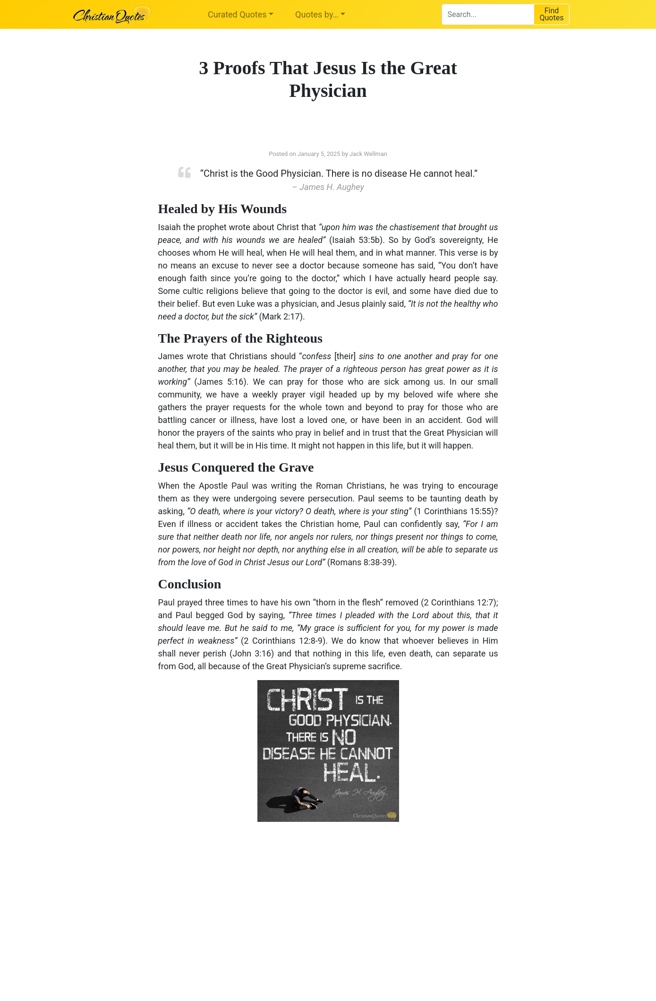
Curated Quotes (237, 14)
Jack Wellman (368, 153)
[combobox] (488, 14)
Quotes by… (316, 14)
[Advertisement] (231, 905)
